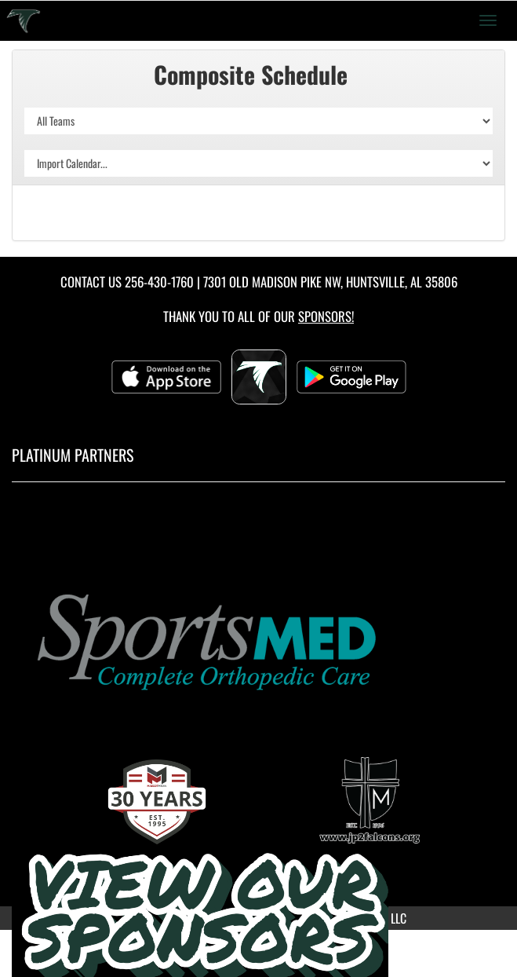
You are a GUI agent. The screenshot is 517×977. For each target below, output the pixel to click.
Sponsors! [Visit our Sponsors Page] (326, 316)
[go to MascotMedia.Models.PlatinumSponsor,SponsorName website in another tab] (258, 639)
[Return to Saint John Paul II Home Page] (23, 20)
